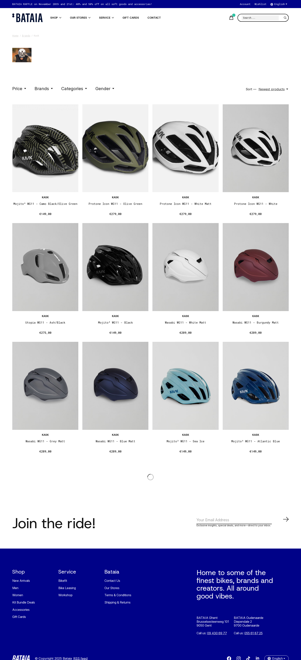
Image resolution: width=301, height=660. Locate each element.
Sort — (251, 89)
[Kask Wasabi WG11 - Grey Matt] (45, 386)
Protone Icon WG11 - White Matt (186, 204)
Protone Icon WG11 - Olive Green (115, 204)
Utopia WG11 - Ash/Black (45, 322)
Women (17, 597)
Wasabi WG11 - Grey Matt (45, 441)
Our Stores (111, 589)
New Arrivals (21, 582)
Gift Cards (19, 618)
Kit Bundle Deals (23, 604)
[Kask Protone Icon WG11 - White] (256, 148)
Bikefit (62, 582)
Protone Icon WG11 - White (255, 204)
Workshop (65, 597)
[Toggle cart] (231, 18)
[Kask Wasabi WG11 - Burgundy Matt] (256, 267)
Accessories (21, 611)
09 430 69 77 (217, 635)
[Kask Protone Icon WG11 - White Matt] (185, 148)
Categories (74, 88)
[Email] (243, 521)
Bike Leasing (67, 589)
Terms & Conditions (117, 597)
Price (19, 88)
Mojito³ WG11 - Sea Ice (185, 441)
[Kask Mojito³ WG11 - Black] (115, 267)
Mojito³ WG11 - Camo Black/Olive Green (45, 204)
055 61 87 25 (253, 635)
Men (15, 589)
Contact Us (112, 582)
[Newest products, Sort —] (274, 89)
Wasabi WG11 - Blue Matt (115, 441)
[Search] (260, 17)
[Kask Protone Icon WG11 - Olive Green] (115, 148)
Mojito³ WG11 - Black (115, 322)
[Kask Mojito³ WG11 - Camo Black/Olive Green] (45, 148)
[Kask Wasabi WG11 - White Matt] (185, 267)
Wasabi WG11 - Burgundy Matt (255, 322)
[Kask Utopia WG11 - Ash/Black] (45, 267)
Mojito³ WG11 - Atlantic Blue (255, 441)
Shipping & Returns (117, 604)
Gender (105, 88)
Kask (45, 197)
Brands (44, 88)
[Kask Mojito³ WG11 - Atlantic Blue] (256, 386)
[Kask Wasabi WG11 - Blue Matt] (115, 386)
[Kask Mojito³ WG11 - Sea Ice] (185, 386)
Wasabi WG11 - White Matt (185, 322)
